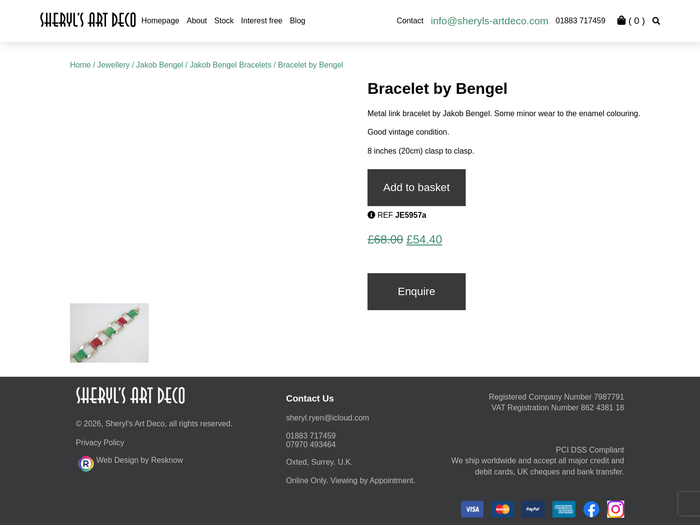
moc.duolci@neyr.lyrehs (327, 418)
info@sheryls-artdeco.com (489, 20)
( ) (631, 21)
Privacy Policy (100, 442)
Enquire (416, 291)
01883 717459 (580, 21)
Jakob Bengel (159, 65)
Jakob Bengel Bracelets (230, 65)
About (197, 21)
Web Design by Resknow (130, 462)
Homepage (160, 21)
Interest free (261, 21)
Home (80, 65)
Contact (410, 21)
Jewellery (113, 65)
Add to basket (416, 187)
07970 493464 (310, 444)
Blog (297, 21)
